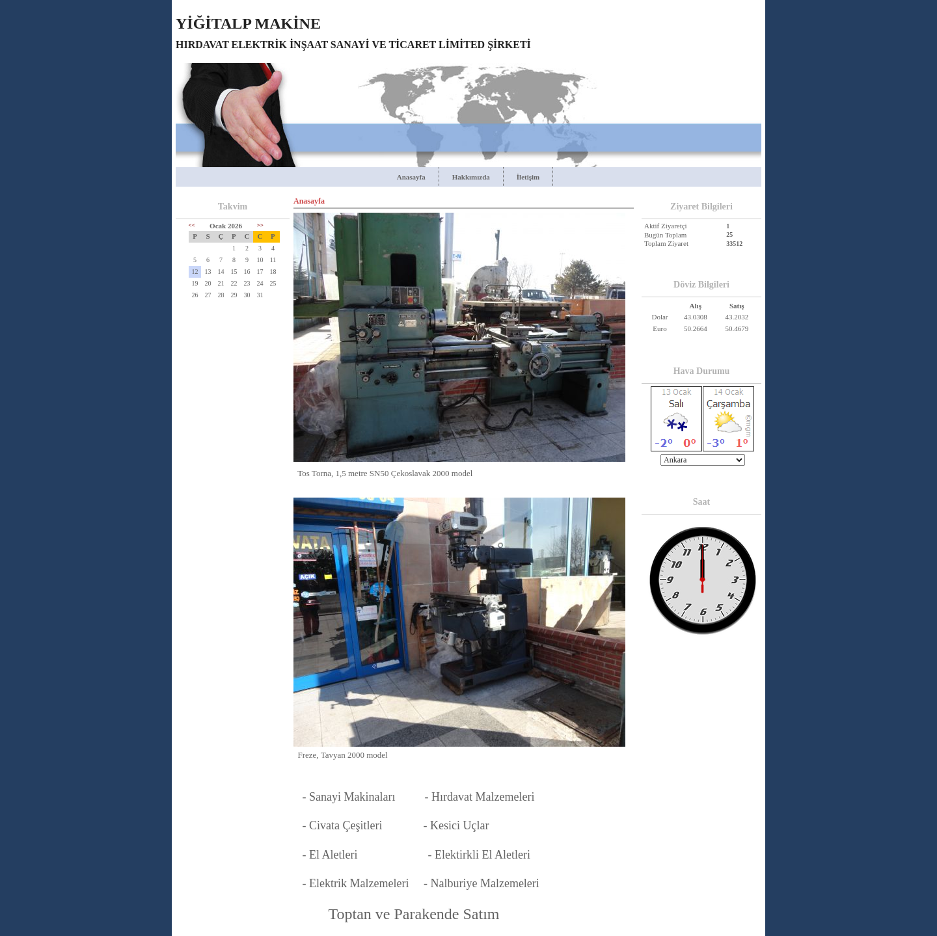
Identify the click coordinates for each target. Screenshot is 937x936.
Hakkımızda (471, 177)
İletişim (528, 177)
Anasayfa (411, 177)
